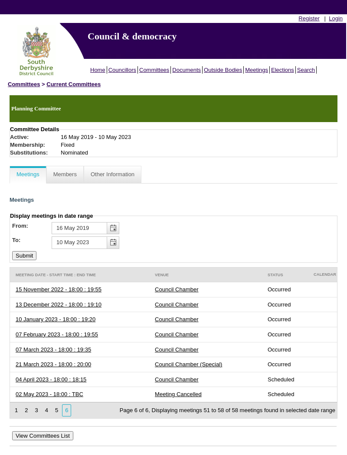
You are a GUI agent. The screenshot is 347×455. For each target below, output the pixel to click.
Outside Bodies (223, 70)
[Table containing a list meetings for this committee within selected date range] (173, 343)
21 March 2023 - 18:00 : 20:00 (53, 364)
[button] (113, 228)
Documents (186, 70)
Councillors (122, 70)
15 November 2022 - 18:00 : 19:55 (58, 289)
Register (308, 18)
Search (306, 70)
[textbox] (85, 228)
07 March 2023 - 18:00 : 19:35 (53, 349)
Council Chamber (176, 289)
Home (97, 70)
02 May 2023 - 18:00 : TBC (49, 394)
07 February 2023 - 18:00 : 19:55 (57, 334)
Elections (282, 70)
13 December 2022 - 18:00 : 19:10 (58, 304)
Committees (154, 70)
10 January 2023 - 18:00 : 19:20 (55, 319)
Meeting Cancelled (178, 394)
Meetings (256, 70)
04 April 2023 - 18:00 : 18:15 (51, 379)
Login (336, 18)
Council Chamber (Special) (188, 364)
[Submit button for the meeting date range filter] (24, 255)
